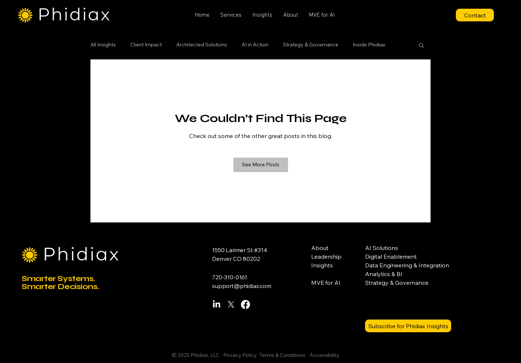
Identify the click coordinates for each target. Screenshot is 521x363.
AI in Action (255, 44)
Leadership (326, 256)
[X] (231, 304)
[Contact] (475, 15)
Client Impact (146, 44)
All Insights (103, 44)
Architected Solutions (201, 44)
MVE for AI (325, 282)
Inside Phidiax (369, 44)
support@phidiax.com (241, 285)
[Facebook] (245, 304)
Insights (322, 265)
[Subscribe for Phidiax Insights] (408, 326)
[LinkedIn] (216, 304)
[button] (231, 15)
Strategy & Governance (310, 44)
